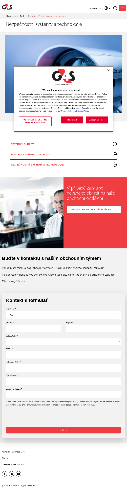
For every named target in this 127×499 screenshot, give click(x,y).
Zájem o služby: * (14, 389)
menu (122, 8)
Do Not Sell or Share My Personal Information (35, 121)
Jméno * (10, 322)
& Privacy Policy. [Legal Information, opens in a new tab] (81, 111)
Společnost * (12, 375)
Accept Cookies (97, 120)
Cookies (5, 458)
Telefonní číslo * (13, 362)
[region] (63, 99)
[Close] (108, 70)
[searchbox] (9, 394)
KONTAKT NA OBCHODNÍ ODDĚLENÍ (90, 209)
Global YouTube (18, 473)
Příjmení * (70, 322)
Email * (9, 349)
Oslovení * (11, 309)
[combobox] (63, 341)
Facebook (4, 473)
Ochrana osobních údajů (13, 464)
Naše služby (25, 16)
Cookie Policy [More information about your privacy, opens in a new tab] (67, 111)
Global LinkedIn (11, 473)
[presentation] (31, 416)
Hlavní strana (12, 16)
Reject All (72, 120)
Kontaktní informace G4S (13, 451)
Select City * (12, 336)
